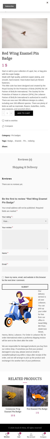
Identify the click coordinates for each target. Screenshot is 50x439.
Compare (9, 126)
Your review (7, 227)
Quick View (21, 396)
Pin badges (16, 135)
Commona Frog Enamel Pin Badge (12, 410)
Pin (24, 141)
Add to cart (23, 113)
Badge (10, 141)
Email (5, 264)
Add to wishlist (11, 121)
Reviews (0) (25, 159)
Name (5, 253)
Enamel (18, 141)
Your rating (7, 217)
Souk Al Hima (20, 428)
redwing (31, 141)
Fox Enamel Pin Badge (37, 409)
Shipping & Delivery (25, 167)
